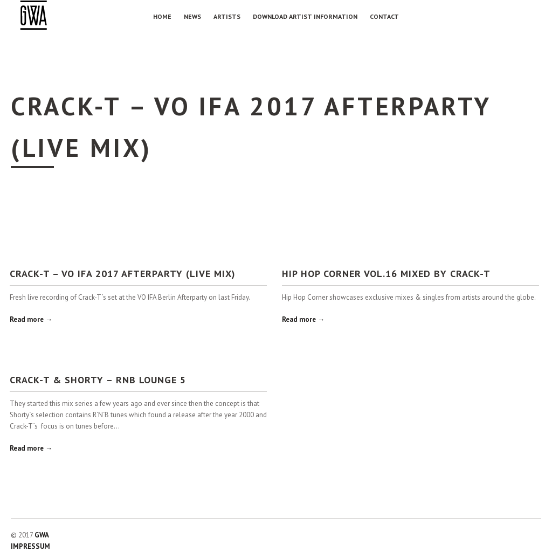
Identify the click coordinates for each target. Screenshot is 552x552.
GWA (41, 535)
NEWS (192, 16)
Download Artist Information (305, 16)
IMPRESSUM (30, 546)
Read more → (31, 319)
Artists (226, 16)
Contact (384, 16)
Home (162, 16)
